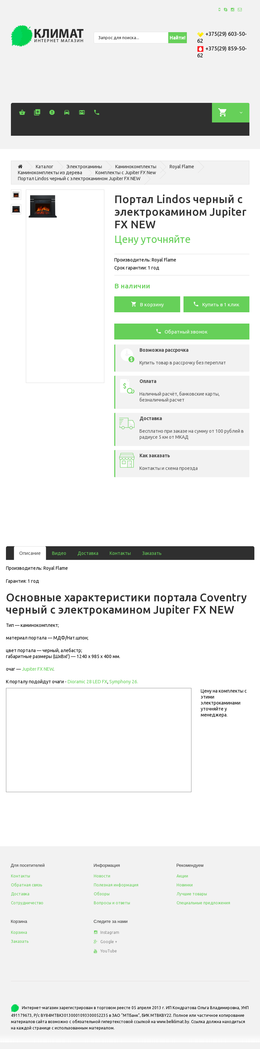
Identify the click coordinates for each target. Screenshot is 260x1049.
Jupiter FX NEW (37, 669)
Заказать (152, 553)
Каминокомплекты (135, 166)
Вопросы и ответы (112, 903)
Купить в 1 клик (216, 304)
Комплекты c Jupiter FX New (125, 172)
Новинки (185, 885)
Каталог (44, 166)
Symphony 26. (123, 681)
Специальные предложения (203, 903)
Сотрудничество (27, 903)
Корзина (19, 932)
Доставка (88, 553)
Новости (102, 876)
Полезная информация (116, 885)
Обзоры (102, 894)
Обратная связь (26, 885)
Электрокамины (84, 166)
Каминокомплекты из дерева (50, 172)
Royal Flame (182, 166)
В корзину (147, 304)
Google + (105, 941)
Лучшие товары (192, 894)
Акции (182, 876)
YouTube (105, 951)
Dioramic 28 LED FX (87, 681)
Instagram (106, 932)
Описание (30, 553)
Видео (59, 553)
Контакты (120, 553)
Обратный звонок (182, 331)
